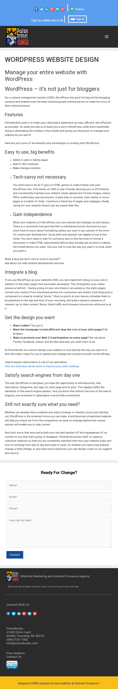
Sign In (77, 19)
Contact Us (13, 657)
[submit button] (14, 555)
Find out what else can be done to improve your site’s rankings (42, 366)
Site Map (74, 586)
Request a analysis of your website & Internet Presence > (59, 683)
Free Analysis (15, 653)
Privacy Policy (62, 586)
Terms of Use (47, 586)
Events (77, 9)
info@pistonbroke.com (22, 643)
